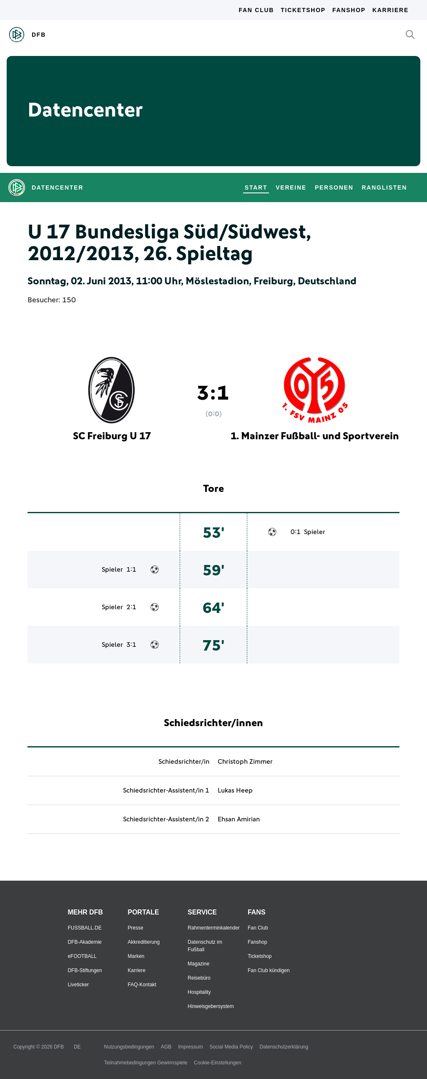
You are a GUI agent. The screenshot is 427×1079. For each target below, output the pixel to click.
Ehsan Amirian (239, 819)
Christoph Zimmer (245, 761)
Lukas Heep (235, 790)
